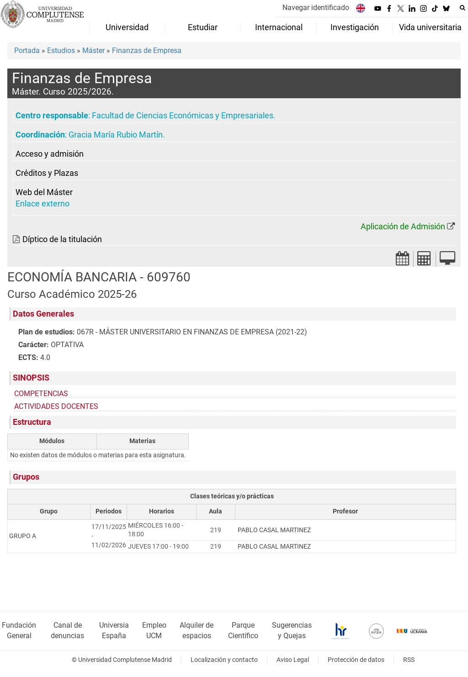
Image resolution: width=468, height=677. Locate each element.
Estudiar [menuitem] (203, 27)
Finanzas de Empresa (146, 50)
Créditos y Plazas (47, 173)
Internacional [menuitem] (279, 27)
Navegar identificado (315, 7)
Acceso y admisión (50, 154)
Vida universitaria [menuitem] (430, 27)
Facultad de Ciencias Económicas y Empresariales (182, 115)
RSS (409, 660)
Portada (27, 50)
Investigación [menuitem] (354, 27)
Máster (93, 50)
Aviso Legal (293, 660)
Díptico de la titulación (62, 239)
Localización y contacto (224, 660)
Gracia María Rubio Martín (116, 134)
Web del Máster (44, 192)
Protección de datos (356, 660)
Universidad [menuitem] (127, 27)
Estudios (61, 50)
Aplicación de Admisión (403, 226)
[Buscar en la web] (462, 7)
